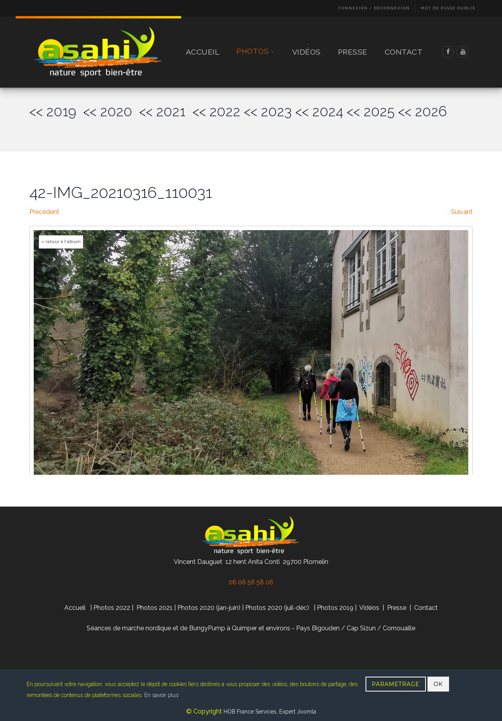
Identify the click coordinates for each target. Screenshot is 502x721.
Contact (404, 52)
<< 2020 (111, 111)
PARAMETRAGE (396, 684)
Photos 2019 (335, 607)
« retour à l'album (61, 241)
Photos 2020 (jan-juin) (208, 607)
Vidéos (306, 52)
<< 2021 (166, 111)
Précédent (44, 212)
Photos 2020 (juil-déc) (277, 607)
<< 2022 (216, 111)
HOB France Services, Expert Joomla (269, 711)
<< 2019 (56, 111)
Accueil (203, 52)
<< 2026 (422, 111)
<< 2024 (319, 111)
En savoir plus (161, 695)
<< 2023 (268, 111)
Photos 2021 (154, 607)
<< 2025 (371, 111)
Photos (255, 51)
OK (438, 684)
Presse (352, 52)
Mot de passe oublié (448, 8)
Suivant (462, 212)
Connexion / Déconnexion (374, 8)
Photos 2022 (111, 607)
